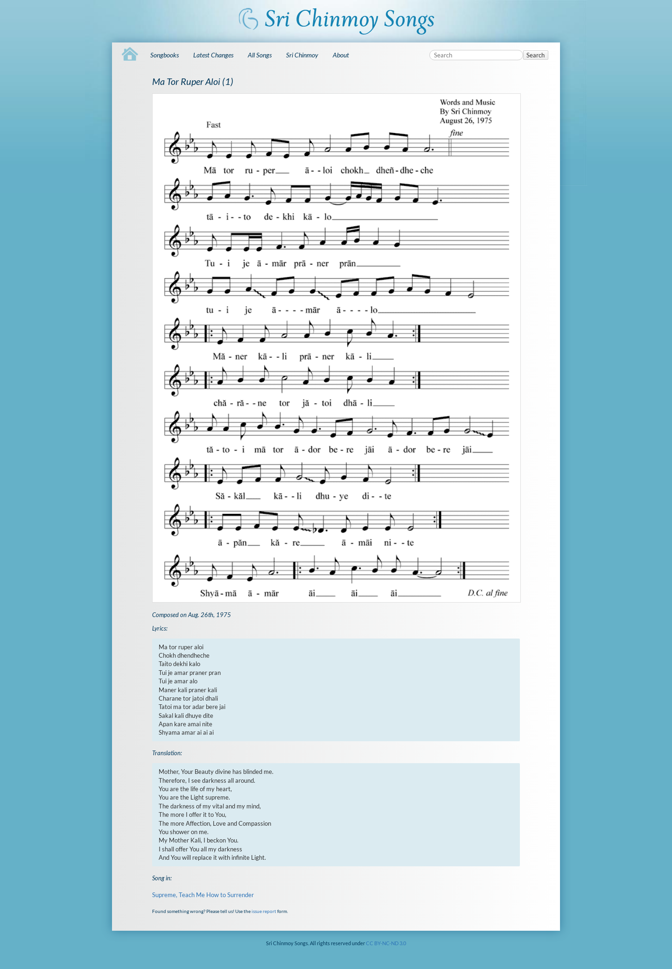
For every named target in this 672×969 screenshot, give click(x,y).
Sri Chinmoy (302, 55)
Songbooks (164, 55)
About (341, 55)
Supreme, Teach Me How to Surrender (203, 895)
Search (535, 55)
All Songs (260, 55)
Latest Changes (213, 55)
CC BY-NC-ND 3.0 (386, 943)
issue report (264, 911)
